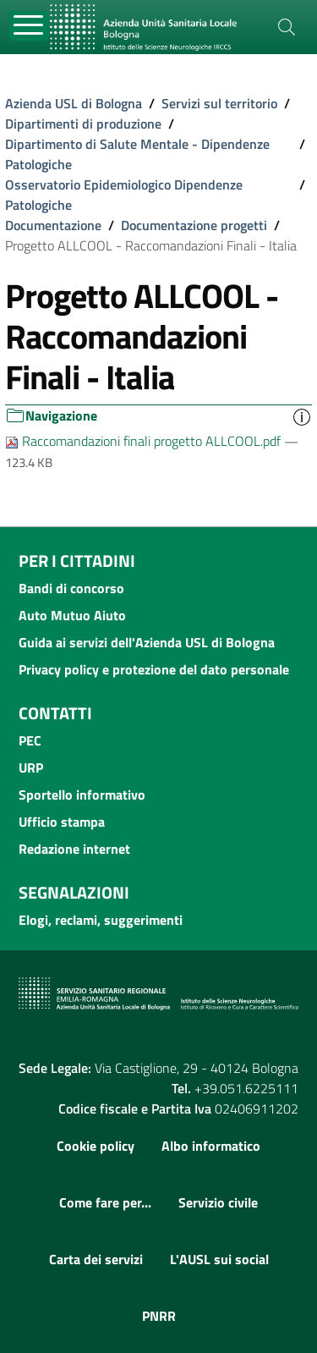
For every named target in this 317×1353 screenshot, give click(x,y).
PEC (30, 740)
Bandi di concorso (71, 588)
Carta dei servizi (96, 1259)
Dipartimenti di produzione (83, 123)
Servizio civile (218, 1202)
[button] (302, 416)
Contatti (55, 713)
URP (31, 767)
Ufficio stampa (62, 821)
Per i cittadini (77, 560)
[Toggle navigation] (29, 26)
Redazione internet (74, 849)
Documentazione (53, 225)
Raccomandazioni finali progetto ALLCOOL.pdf (144, 441)
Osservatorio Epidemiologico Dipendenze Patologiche (124, 194)
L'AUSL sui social (219, 1259)
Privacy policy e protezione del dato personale (154, 669)
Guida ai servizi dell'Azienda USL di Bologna (147, 642)
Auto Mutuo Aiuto (72, 615)
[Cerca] (286, 27)
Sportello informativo (82, 794)
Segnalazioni (74, 892)
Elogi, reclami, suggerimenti (101, 920)
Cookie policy (95, 1146)
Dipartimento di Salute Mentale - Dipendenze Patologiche (137, 154)
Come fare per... (105, 1202)
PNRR (159, 1316)
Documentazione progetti (194, 225)
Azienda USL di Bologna (73, 103)
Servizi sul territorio (219, 103)
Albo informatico (210, 1146)
